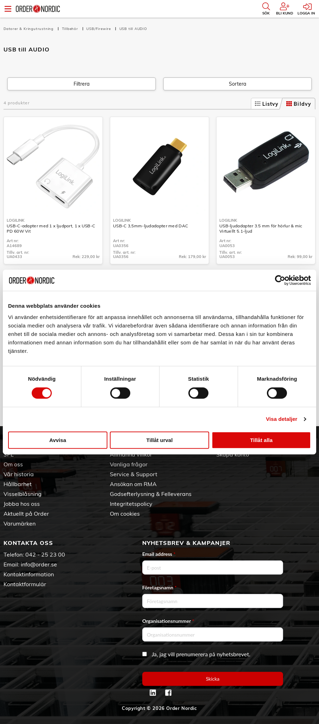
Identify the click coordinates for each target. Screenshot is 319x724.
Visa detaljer (281, 419)
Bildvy (298, 104)
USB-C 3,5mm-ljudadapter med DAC (150, 225)
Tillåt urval (159, 440)
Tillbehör (71, 28)
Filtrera (81, 84)
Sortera (237, 84)
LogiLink (15, 220)
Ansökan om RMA (133, 483)
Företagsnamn (159, 587)
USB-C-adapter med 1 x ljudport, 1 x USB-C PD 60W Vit (51, 228)
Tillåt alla (261, 440)
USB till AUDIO (133, 28)
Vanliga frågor (129, 464)
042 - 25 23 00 (45, 554)
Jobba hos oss (22, 503)
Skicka (213, 679)
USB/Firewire (99, 28)
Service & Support (133, 474)
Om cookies (125, 513)
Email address (158, 554)
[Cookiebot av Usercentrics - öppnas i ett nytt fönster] (280, 280)
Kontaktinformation (29, 574)
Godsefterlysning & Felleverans (151, 493)
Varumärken (20, 523)
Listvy (267, 104)
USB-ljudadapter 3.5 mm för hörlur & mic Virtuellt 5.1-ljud (260, 228)
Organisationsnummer (168, 621)
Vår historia (19, 474)
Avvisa (57, 440)
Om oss (13, 464)
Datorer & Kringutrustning (29, 28)
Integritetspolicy (131, 503)
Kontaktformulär (25, 584)
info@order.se (39, 564)
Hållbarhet (18, 483)
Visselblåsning (23, 493)
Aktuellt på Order (26, 513)
